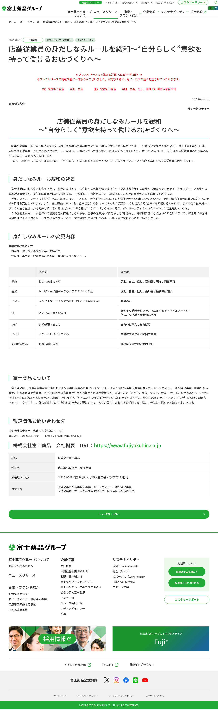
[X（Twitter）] (107, 681)
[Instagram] (116, 681)
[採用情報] (57, 639)
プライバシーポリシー (84, 696)
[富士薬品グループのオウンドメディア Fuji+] (161, 639)
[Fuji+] (207, 11)
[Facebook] (126, 681)
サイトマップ (54, 696)
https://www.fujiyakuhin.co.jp (127, 445)
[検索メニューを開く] (211, 3)
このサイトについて (160, 696)
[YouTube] (145, 681)
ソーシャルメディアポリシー (122, 696)
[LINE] (135, 681)
